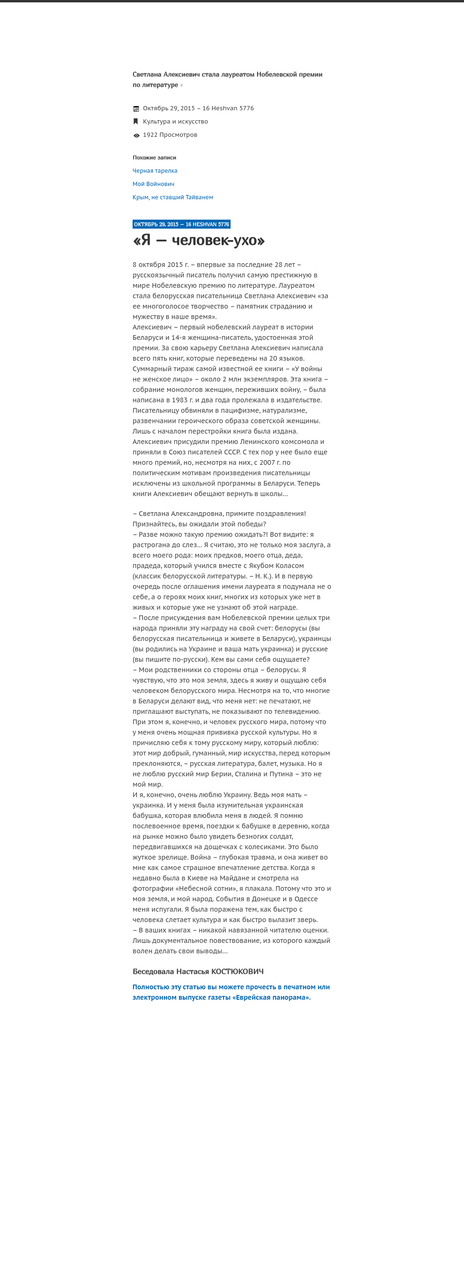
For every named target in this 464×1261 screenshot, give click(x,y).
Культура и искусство (175, 121)
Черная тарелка (155, 170)
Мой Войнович (153, 183)
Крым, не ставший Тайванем (173, 197)
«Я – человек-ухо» (199, 240)
